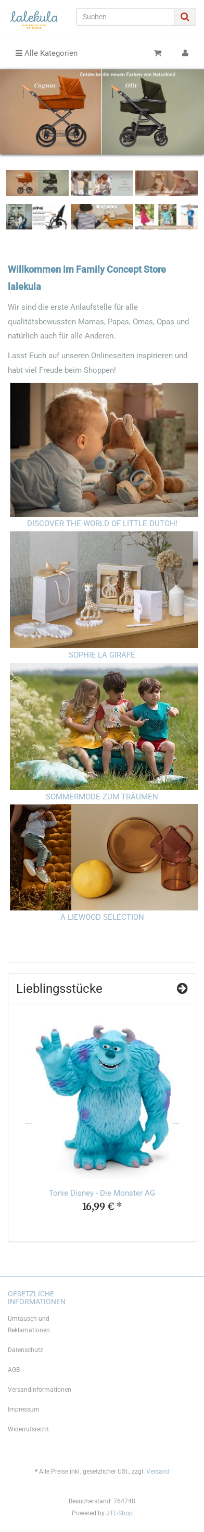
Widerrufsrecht (28, 1429)
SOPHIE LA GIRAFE (102, 655)
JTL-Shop (119, 1513)
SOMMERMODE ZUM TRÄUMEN (102, 796)
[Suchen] (125, 17)
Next (175, 1122)
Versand (158, 1471)
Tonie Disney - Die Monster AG (102, 1193)
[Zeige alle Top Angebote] (182, 988)
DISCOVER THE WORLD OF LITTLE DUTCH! (102, 523)
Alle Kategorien (47, 53)
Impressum (24, 1409)
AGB (14, 1369)
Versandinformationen (39, 1389)
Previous (28, 1122)
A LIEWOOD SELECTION (102, 917)
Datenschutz (25, 1350)
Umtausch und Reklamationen (29, 1324)
